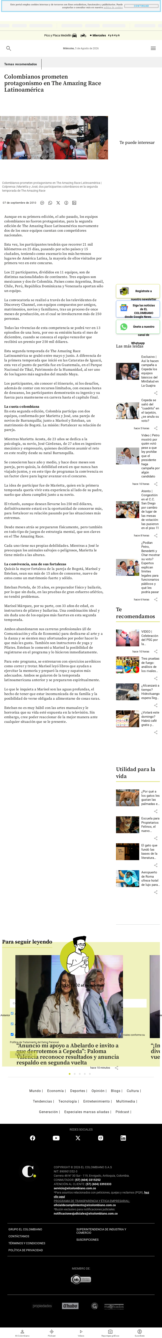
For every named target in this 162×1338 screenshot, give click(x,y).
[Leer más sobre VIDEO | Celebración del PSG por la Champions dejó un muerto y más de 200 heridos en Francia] (150, 638)
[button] (156, 393)
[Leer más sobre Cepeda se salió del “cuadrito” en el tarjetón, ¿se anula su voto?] (150, 410)
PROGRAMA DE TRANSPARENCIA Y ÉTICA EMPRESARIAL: (92, 1201)
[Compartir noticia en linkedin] (74, 203)
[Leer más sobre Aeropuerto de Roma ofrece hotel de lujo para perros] (150, 878)
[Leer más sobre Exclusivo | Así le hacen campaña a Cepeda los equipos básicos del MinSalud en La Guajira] (150, 371)
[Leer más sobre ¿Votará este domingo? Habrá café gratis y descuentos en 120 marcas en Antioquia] (150, 719)
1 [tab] (71, 1075)
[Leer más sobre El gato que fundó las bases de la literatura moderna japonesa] (150, 851)
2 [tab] (76, 1075)
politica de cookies (113, 7)
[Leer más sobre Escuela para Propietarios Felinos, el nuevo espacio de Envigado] (150, 825)
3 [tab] (81, 1075)
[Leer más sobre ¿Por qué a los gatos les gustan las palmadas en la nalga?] (150, 798)
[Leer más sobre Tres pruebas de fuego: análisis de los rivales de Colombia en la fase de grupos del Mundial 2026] (150, 665)
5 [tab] (91, 1075)
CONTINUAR (141, 6)
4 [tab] (86, 1075)
